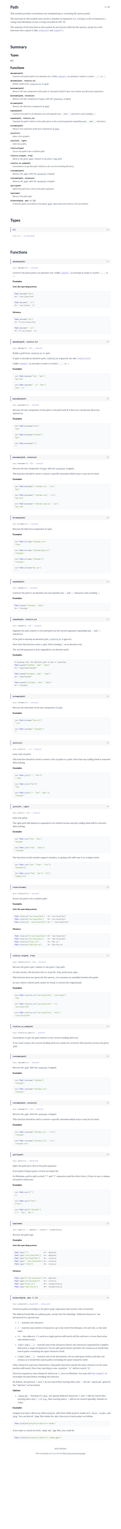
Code (4, 286)
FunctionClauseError (10, 391)
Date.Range (6, 106)
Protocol (5, 275)
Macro (4, 293)
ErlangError (6, 375)
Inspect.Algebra (8, 265)
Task (3, 243)
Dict (3, 308)
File (3, 137)
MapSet (5, 122)
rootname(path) (50, 193)
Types (6, 167)
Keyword (5, 113)
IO (3, 147)
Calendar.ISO (7, 193)
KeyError (5, 401)
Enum (4, 109)
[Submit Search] (3, 3)
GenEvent (6, 311)
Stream (5, 129)
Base (4, 39)
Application (6, 211)
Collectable (6, 255)
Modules (15, 17)
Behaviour (6, 305)
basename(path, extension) (56, 112)
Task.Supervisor (8, 247)
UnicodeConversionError (12, 440)
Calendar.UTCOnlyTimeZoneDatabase (17, 199)
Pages (5, 17)
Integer (5, 62)
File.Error (6, 381)
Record (5, 72)
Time (4, 82)
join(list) (48, 156)
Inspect (5, 262)
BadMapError (7, 349)
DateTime (6, 49)
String (4, 78)
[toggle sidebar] (32, 4)
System (5, 181)
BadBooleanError (9, 342)
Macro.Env (6, 296)
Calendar (5, 189)
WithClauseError (9, 450)
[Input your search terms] (18, 3)
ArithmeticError (8, 336)
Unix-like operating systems (58, 313)
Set (3, 321)
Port (4, 175)
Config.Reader (8, 221)
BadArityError (8, 339)
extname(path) (50, 148)
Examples (50, 307)
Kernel (4, 24)
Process (5, 234)
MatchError (7, 404)
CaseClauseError (9, 355)
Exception (6, 52)
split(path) (49, 208)
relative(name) (50, 171)
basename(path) (50, 101)
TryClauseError (8, 434)
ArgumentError (8, 332)
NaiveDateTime (8, 68)
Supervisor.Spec (8, 324)
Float (4, 55)
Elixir (12, 9)
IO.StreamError (8, 394)
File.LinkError (7, 385)
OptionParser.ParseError (12, 411)
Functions (8, 170)
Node (4, 230)
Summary (8, 164)
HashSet (5, 318)
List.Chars (6, 272)
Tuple (4, 85)
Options (50, 1459)
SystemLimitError (9, 427)
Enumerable (7, 258)
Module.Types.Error (10, 408)
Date (4, 46)
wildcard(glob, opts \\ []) (56, 223)
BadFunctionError (9, 346)
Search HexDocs (79, 1520)
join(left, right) (52, 163)
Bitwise (5, 42)
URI (3, 88)
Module (5, 65)
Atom (4, 36)
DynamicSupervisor (10, 224)
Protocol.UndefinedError (12, 414)
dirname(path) (50, 119)
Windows (50, 338)
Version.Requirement (10, 95)
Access (4, 103)
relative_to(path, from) (55, 178)
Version (5, 91)
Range (4, 126)
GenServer (6, 227)
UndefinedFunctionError (12, 437)
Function (5, 59)
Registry (5, 237)
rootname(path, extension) (56, 201)
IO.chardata (61, 262)
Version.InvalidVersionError (13, 447)
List (3, 116)
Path (4, 160)
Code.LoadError (8, 359)
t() (45, 70)
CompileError (7, 362)
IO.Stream (6, 154)
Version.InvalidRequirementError (15, 443)
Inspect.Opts (7, 268)
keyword (66, 1356)
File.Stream (6, 144)
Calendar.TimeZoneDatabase (14, 196)
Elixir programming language (92, 1525)
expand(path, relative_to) (56, 138)
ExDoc (64, 1525)
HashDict (6, 314)
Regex (4, 75)
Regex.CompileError (10, 417)
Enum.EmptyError (9, 368)
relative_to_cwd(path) (54, 186)
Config (4, 214)
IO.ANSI (5, 150)
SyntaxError (7, 424)
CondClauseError (9, 365)
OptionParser (7, 157)
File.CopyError (8, 378)
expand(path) (49, 127)
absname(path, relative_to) (56, 94)
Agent (4, 208)
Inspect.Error (7, 398)
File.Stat (5, 141)
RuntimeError (7, 421)
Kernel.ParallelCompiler (12, 290)
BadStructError (8, 352)
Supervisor (6, 240)
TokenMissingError (10, 430)
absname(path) (50, 83)
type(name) (48, 216)
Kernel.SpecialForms (10, 27)
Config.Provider (8, 217)
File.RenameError (9, 388)
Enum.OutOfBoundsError (12, 372)
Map (4, 119)
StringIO (5, 178)
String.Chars (7, 278)
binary (67, 294)
